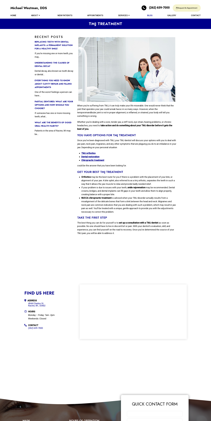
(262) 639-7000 (153, 8)
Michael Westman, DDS (29, 8)
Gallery (171, 16)
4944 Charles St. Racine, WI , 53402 (36, 304)
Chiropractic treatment (92, 160)
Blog (149, 16)
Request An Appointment (186, 8)
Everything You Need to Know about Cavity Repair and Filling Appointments (53, 84)
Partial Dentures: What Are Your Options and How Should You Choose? (54, 105)
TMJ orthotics (88, 153)
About (34, 16)
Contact (196, 16)
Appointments (95, 16)
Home (13, 16)
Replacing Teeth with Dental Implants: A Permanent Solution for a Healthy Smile (54, 45)
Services (123, 16)
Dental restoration (90, 156)
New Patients (65, 16)
